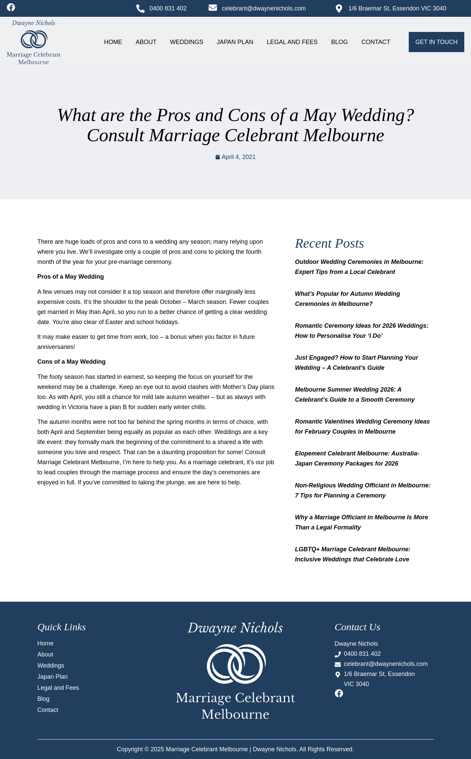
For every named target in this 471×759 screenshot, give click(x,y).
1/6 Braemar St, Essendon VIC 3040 (397, 8)
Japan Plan (235, 42)
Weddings (186, 42)
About (146, 42)
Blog (339, 42)
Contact (375, 42)
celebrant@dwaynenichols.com (264, 8)
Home (113, 42)
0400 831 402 (168, 8)
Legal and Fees (292, 42)
